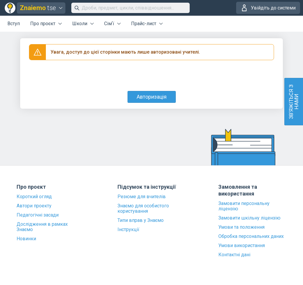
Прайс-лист (143, 23)
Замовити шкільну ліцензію (249, 218)
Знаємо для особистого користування (143, 208)
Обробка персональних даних (251, 236)
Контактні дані (234, 254)
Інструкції (128, 229)
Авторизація (152, 97)
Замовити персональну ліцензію (244, 206)
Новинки (26, 238)
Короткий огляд (34, 196)
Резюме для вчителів (141, 196)
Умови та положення (241, 227)
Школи (79, 23)
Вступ (13, 23)
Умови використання (241, 245)
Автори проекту (34, 206)
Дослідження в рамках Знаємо (42, 227)
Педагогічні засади (38, 215)
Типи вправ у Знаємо (140, 220)
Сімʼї (109, 23)
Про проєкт (42, 23)
